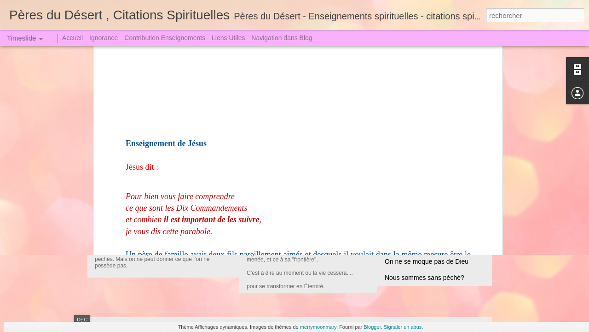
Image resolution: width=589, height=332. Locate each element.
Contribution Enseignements (164, 38)
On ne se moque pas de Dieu (426, 261)
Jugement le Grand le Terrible (427, 180)
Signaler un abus (403, 327)
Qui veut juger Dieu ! (414, 229)
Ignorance (103, 38)
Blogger (372, 327)
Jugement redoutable (147, 214)
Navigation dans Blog (281, 38)
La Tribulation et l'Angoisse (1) (428, 164)
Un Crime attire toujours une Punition (438, 213)
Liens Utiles (228, 38)
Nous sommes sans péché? (424, 277)
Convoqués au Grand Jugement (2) (311, 209)
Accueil (72, 38)
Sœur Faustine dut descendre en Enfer (440, 197)
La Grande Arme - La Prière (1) (429, 245)
